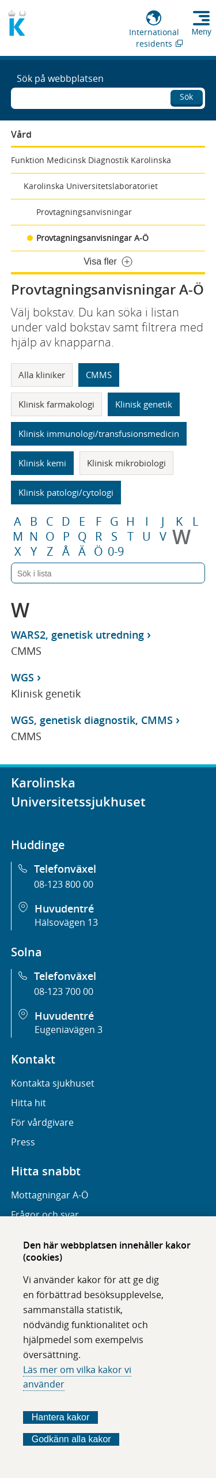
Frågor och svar (45, 1214)
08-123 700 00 (63, 991)
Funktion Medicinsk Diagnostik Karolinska (91, 159)
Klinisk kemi (42, 463)
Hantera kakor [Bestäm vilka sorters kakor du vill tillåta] (61, 1417)
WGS (22, 677)
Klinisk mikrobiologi (126, 463)
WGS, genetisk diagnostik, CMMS (92, 720)
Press (23, 1142)
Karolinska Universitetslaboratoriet (91, 185)
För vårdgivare (42, 1122)
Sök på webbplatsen (60, 78)
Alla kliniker (41, 374)
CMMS (99, 374)
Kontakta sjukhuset (52, 1083)
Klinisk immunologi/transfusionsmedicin (98, 433)
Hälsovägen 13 (66, 922)
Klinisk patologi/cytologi (65, 492)
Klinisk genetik (143, 404)
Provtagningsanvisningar (84, 211)
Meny (201, 31)
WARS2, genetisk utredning (77, 635)
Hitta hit (28, 1102)
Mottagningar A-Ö (49, 1195)
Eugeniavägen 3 (69, 1029)
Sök (186, 96)
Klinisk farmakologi (56, 404)
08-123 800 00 (63, 884)
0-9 (116, 552)
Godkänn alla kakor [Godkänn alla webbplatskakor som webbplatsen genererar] (71, 1439)
